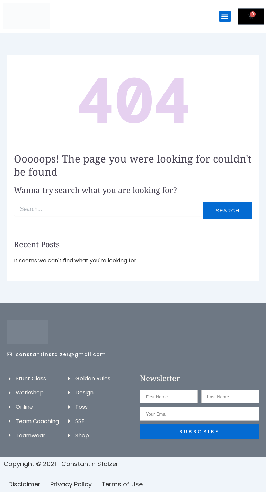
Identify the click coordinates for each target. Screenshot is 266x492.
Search (228, 210)
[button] (225, 16)
